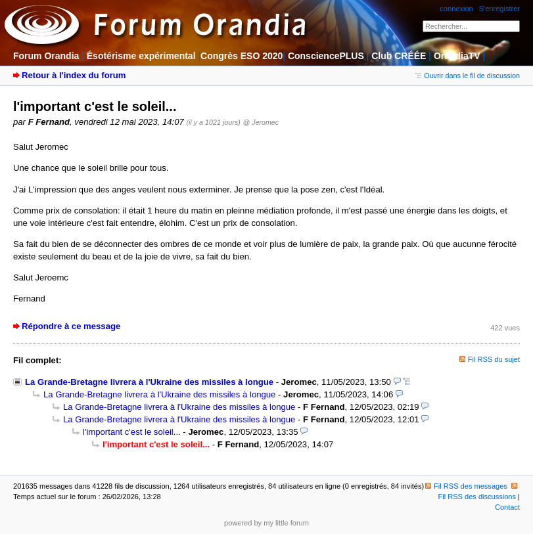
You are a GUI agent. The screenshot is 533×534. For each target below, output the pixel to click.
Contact (507, 507)
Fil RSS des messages (466, 486)
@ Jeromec (261, 122)
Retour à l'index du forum (74, 75)
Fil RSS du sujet (494, 359)
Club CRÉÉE (398, 56)
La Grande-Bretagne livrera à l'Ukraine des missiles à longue (149, 382)
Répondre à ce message (71, 326)
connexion (456, 8)
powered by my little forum (266, 523)
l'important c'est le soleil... (132, 432)
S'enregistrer (499, 8)
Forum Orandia (46, 56)
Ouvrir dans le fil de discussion (467, 75)
